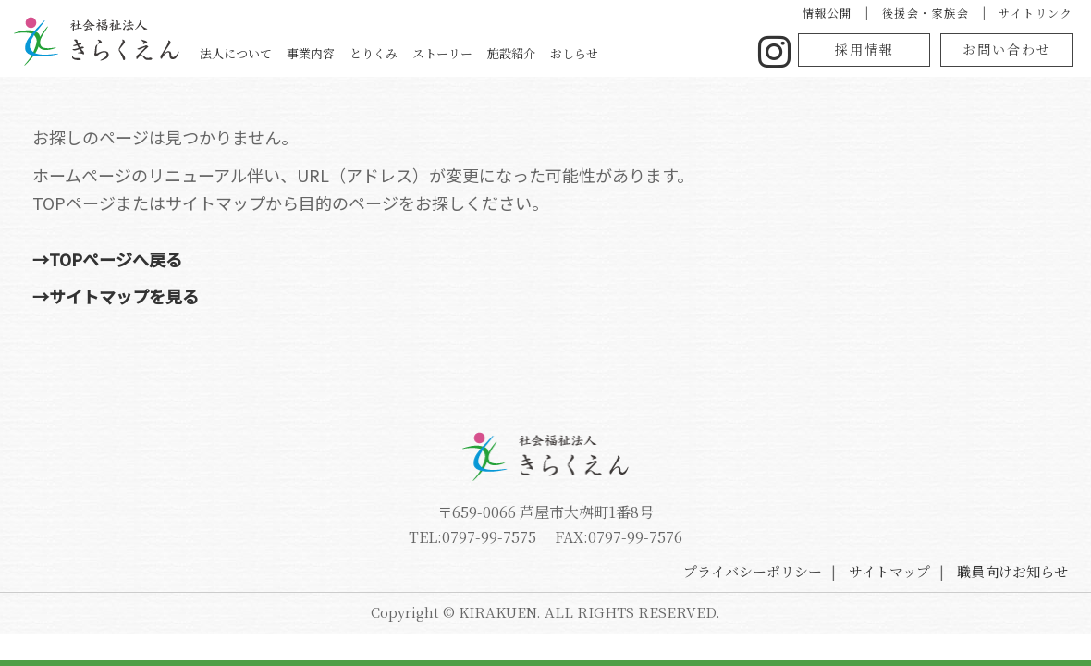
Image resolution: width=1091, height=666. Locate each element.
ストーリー (442, 53)
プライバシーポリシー (752, 571)
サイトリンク (1036, 12)
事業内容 (311, 53)
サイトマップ (889, 571)
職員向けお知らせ (1012, 571)
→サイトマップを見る (115, 296)
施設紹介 (511, 53)
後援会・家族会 (926, 12)
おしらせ (574, 53)
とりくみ (373, 53)
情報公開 (827, 12)
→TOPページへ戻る (107, 259)
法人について (236, 53)
